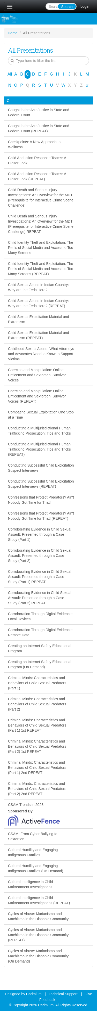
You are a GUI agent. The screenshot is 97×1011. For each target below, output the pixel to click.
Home (12, 33)
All (10, 74)
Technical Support (63, 994)
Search (66, 7)
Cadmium (34, 994)
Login (84, 6)
